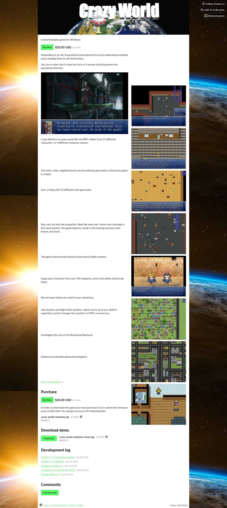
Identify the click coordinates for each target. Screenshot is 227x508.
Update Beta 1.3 (50, 474)
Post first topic (50, 492)
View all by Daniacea (59, 505)
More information (52, 381)
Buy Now (47, 47)
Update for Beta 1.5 (52, 465)
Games (173, 505)
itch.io (46, 505)
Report (73, 505)
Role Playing (182, 505)
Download (49, 438)
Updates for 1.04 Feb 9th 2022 (58, 469)
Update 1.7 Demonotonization (58, 456)
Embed (80, 505)
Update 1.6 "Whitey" (52, 461)
